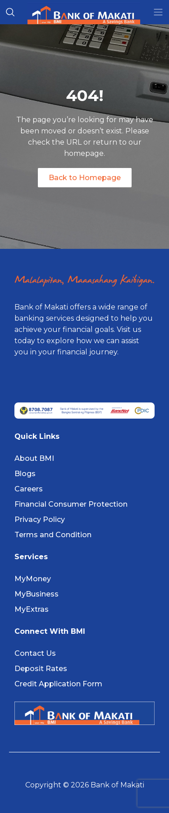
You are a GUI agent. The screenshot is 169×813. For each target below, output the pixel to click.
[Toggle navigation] (158, 12)
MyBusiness (36, 594)
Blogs (25, 473)
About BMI (34, 458)
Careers (28, 489)
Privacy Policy (39, 519)
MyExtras (31, 609)
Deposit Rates (40, 668)
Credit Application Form (58, 684)
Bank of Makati (117, 785)
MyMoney (32, 578)
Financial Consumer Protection (71, 504)
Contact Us (35, 653)
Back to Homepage (85, 177)
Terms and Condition (52, 534)
